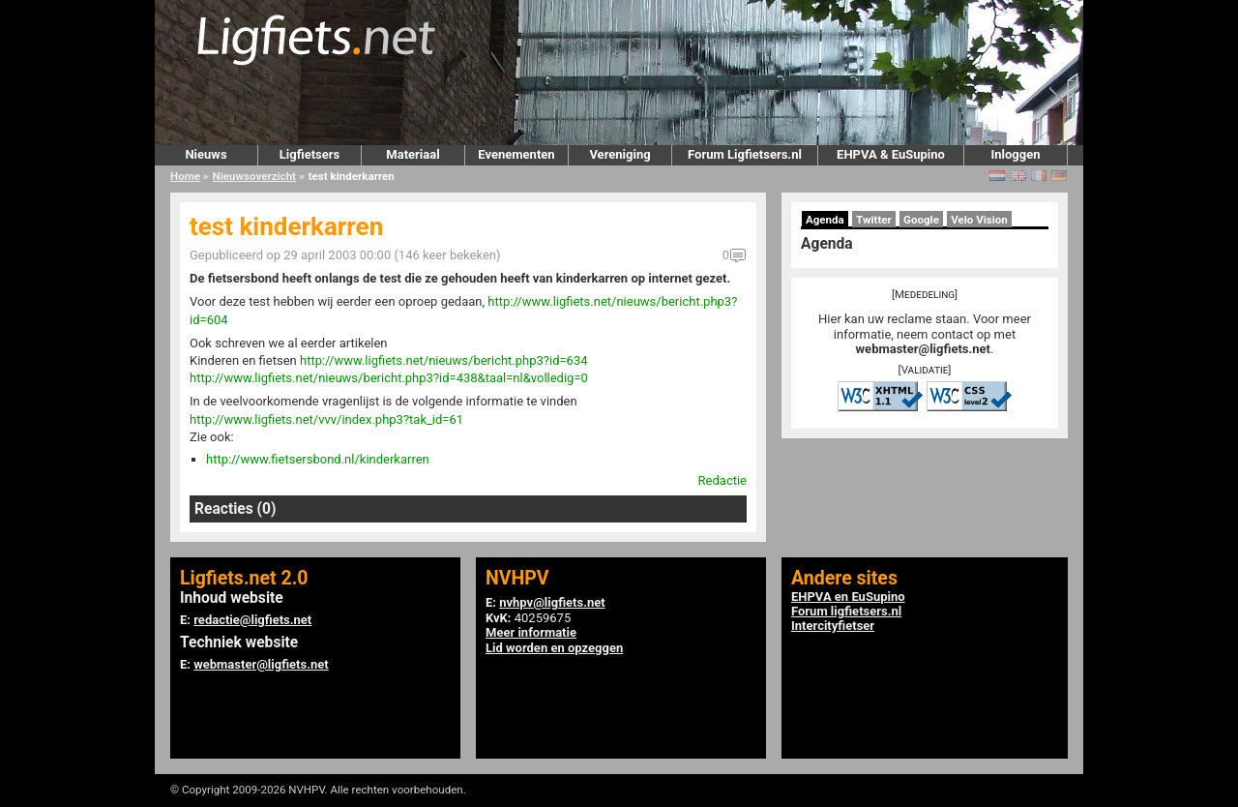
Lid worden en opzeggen (554, 648)
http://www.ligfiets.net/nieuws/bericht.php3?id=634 (444, 360)
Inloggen (1015, 154)
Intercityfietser (832, 625)
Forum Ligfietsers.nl (745, 154)
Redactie (722, 480)
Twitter (874, 219)
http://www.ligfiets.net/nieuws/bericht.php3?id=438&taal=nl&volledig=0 (389, 378)
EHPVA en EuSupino (848, 596)
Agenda (825, 219)
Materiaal (412, 154)
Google (921, 219)
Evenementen (516, 154)
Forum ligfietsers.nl (846, 611)
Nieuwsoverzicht (254, 176)
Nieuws (205, 154)
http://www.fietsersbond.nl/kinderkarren (317, 459)
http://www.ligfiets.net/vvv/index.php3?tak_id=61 (326, 419)
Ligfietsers (309, 154)
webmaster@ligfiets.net (923, 349)
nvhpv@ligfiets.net (551, 602)
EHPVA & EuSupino (891, 154)
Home (185, 176)
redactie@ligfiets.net (252, 620)
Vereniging (619, 154)
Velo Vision (979, 219)
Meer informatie (531, 632)
